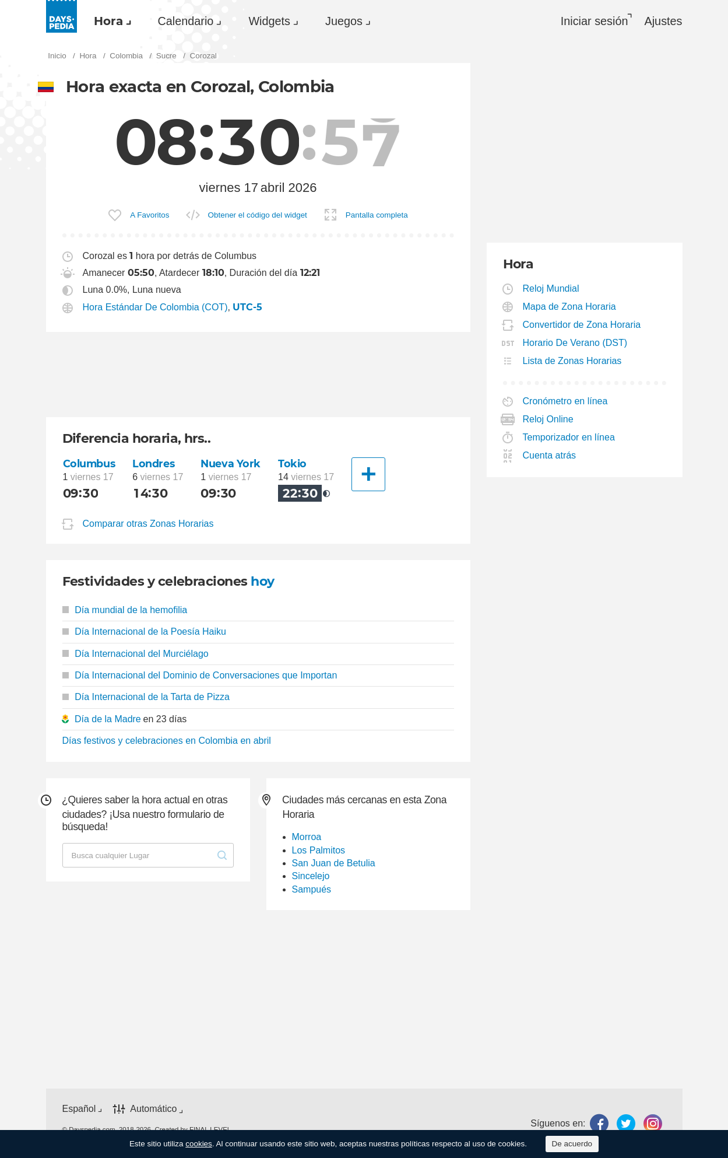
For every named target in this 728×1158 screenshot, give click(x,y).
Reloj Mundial (551, 288)
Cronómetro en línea (565, 401)
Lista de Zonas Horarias (572, 361)
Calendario (186, 21)
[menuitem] (110, 21)
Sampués (312, 889)
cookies (198, 1143)
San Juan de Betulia (333, 863)
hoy (262, 581)
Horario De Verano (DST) (575, 343)
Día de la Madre (108, 719)
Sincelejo (311, 876)
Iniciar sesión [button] (594, 21)
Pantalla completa (377, 215)
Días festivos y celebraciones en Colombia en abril (166, 741)
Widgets (269, 21)
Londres (153, 463)
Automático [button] (153, 1109)
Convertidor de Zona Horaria (582, 325)
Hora (108, 21)
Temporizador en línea (569, 437)
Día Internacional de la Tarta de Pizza (146, 697)
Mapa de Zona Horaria (569, 307)
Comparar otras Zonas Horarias (148, 524)
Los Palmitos (319, 850)
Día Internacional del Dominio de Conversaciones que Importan (199, 675)
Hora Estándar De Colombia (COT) (155, 307)
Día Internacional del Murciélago (135, 654)
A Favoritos (149, 215)
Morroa (307, 837)
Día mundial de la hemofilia (125, 610)
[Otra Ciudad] (368, 474)
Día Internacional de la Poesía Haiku (144, 631)
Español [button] (79, 1109)
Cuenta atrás (549, 455)
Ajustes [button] (663, 21)
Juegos (344, 21)
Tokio (292, 463)
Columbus (89, 463)
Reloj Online (548, 419)
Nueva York (231, 463)
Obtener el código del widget (257, 215)
